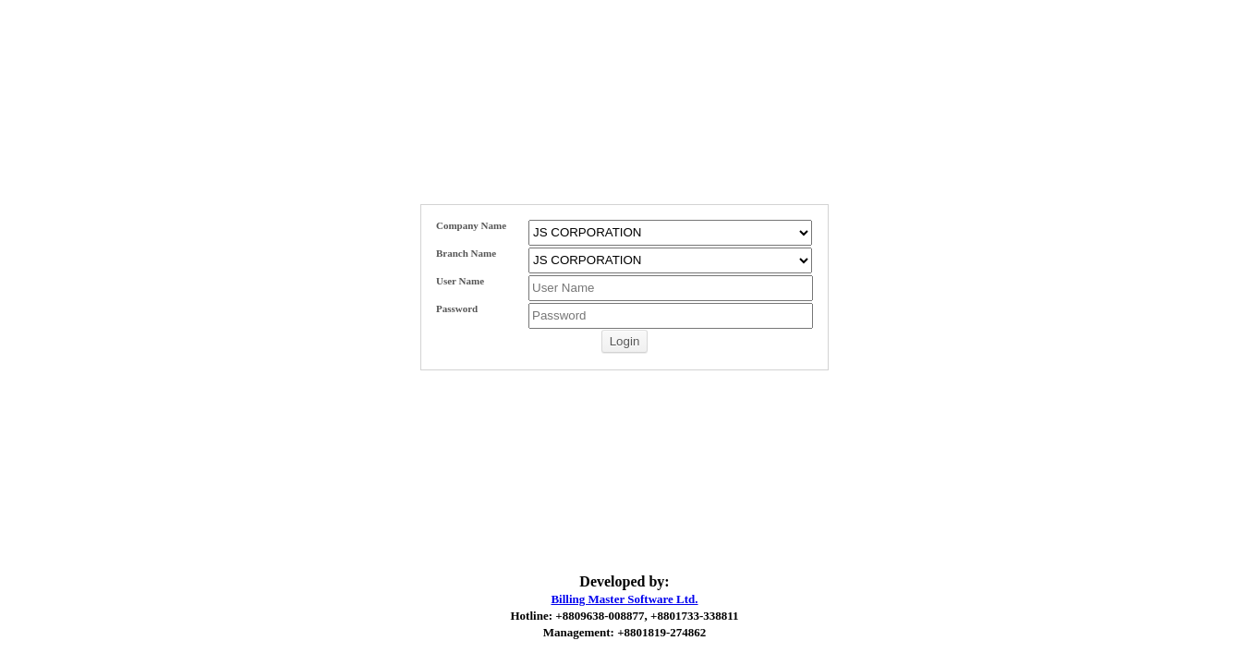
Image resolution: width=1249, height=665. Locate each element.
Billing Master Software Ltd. (624, 599)
